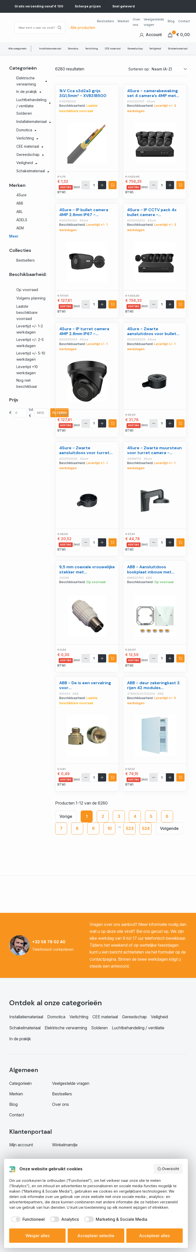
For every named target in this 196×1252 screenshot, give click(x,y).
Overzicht (168, 1169)
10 (109, 828)
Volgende (169, 828)
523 (129, 828)
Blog (171, 21)
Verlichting (91, 48)
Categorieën (20, 1083)
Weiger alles (38, 1235)
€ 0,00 (179, 34)
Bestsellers (105, 21)
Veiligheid (155, 48)
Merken (123, 21)
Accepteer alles (154, 1235)
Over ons (136, 21)
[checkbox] (27, 1219)
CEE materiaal (113, 48)
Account (150, 34)
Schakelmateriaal (178, 48)
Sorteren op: (139, 69)
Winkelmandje (65, 1144)
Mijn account (21, 1144)
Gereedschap (135, 48)
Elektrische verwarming (66, 1027)
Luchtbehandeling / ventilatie (138, 1027)
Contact (184, 21)
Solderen (99, 1027)
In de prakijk (20, 1038)
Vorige (65, 816)
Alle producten (82, 27)
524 (146, 828)
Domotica (73, 48)
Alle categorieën (17, 48)
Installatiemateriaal (50, 48)
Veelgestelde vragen (154, 21)
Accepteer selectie (95, 1235)
